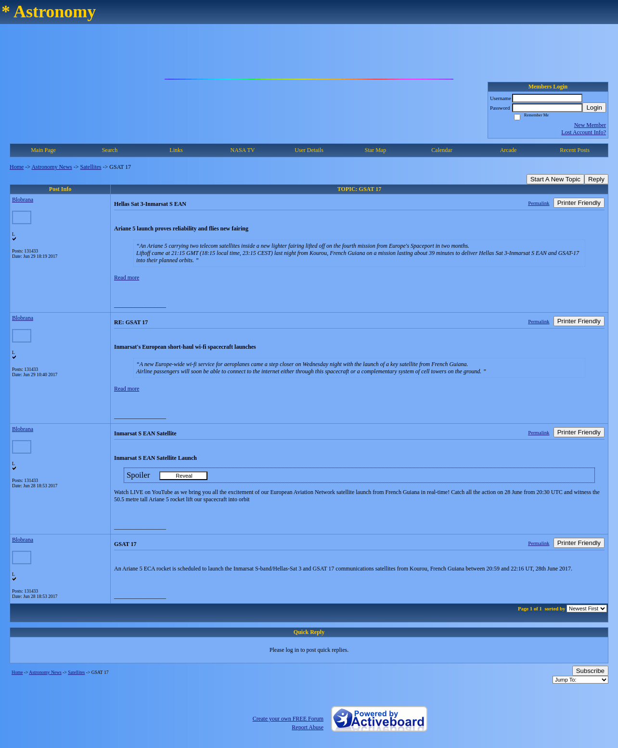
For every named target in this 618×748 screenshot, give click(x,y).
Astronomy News (51, 167)
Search (110, 150)
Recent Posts (575, 150)
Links (175, 150)
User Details (309, 150)
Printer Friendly (579, 202)
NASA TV (243, 150)
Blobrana (22, 199)
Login (594, 107)
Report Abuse (307, 727)
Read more (126, 277)
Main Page (43, 150)
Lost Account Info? (583, 132)
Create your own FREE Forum (288, 718)
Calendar (441, 150)
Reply (596, 179)
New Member (590, 125)
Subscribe (590, 670)
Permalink (538, 203)
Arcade (508, 150)
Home (17, 167)
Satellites (91, 167)
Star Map (375, 150)
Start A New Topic (555, 179)
